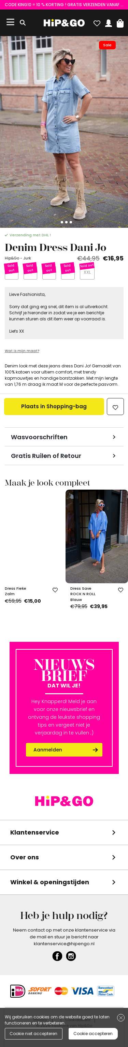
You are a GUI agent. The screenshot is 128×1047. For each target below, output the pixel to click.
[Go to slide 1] (57, 222)
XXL (87, 272)
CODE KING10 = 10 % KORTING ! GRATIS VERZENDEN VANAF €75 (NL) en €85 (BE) (64, 4)
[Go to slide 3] (66, 222)
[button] (120, 21)
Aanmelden (47, 749)
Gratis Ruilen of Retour (46, 455)
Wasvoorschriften (39, 437)
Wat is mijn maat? (22, 350)
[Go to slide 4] (71, 222)
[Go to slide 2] (62, 222)
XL (68, 272)
